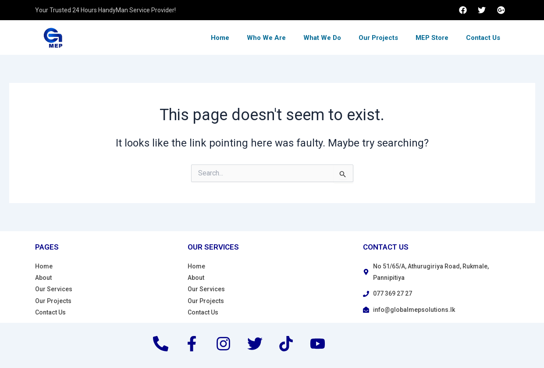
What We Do (322, 38)
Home (220, 38)
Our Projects (378, 38)
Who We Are (266, 38)
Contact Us (483, 38)
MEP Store (432, 38)
